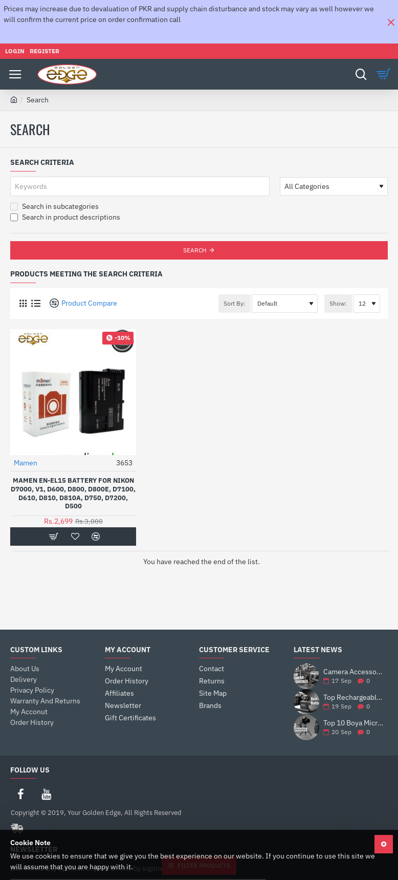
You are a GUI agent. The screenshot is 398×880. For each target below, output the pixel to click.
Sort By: (235, 303)
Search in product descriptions (65, 217)
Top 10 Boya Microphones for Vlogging (353, 723)
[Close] (391, 22)
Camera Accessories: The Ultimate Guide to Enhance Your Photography (353, 672)
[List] (35, 303)
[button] (53, 536)
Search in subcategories (54, 206)
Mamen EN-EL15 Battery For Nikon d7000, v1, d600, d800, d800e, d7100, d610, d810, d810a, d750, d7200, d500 (73, 494)
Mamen (25, 462)
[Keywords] (140, 186)
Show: (338, 303)
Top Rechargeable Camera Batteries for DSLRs (353, 697)
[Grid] (22, 303)
